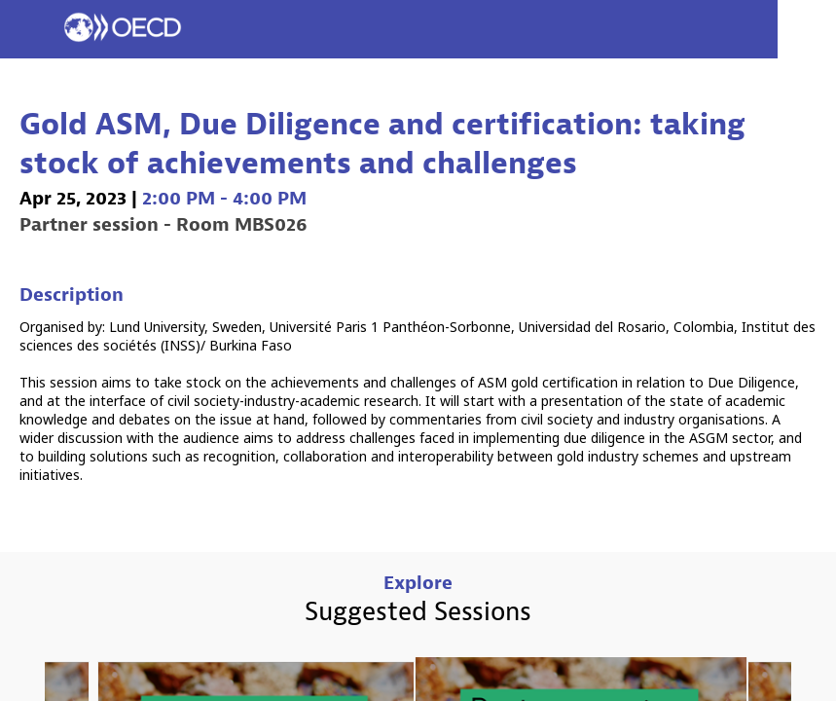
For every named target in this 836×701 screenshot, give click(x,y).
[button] (29, 29)
